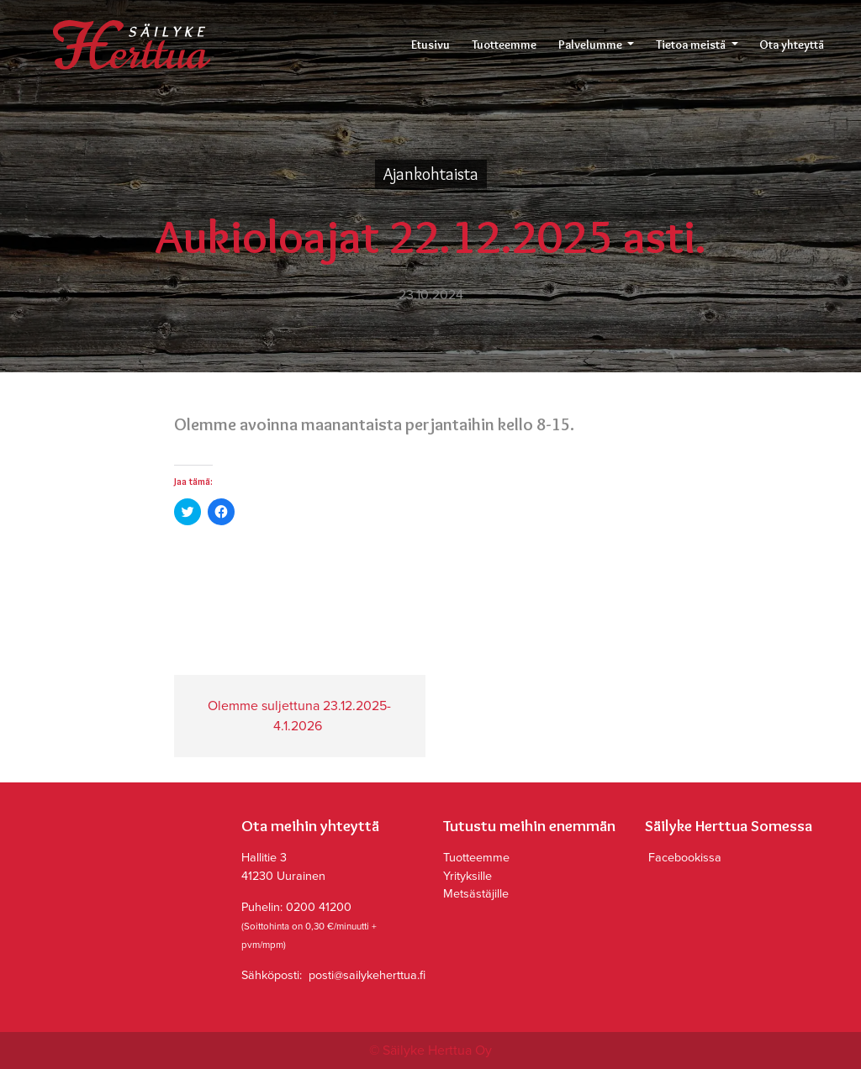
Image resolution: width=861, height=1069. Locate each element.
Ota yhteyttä (791, 44)
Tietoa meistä (692, 44)
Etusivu (430, 44)
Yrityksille (467, 876)
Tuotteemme (504, 44)
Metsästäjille (476, 894)
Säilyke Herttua (131, 45)
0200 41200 (318, 907)
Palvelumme (591, 44)
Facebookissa (683, 857)
